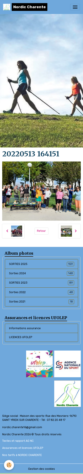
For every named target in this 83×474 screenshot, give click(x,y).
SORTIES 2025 (41, 264)
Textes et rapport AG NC (18, 440)
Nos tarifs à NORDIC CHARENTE (22, 455)
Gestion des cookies (41, 468)
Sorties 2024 (41, 273)
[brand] (25, 7)
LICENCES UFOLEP (20, 337)
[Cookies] (9, 465)
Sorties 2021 (41, 301)
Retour (41, 230)
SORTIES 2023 (41, 282)
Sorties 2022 (41, 292)
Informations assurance (25, 328)
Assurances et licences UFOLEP (22, 448)
